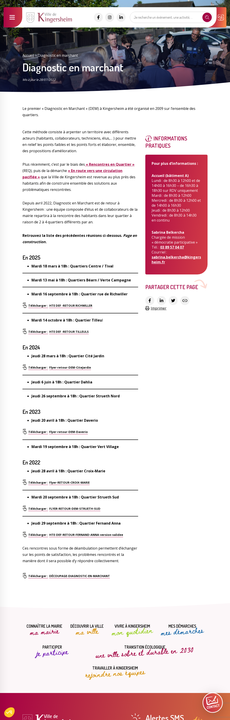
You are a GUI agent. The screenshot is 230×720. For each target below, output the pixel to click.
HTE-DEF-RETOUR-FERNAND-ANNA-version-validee (86, 535)
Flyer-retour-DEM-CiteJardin (70, 367)
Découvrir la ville (87, 630)
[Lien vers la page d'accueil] (49, 22)
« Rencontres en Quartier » (110, 164)
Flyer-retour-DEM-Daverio (68, 432)
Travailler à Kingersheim (115, 672)
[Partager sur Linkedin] (161, 300)
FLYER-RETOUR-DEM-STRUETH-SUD (74, 509)
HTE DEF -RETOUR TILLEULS (69, 332)
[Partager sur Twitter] (173, 300)
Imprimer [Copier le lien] (155, 308)
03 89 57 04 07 (172, 247)
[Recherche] (207, 17)
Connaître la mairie (44, 630)
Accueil (28, 55)
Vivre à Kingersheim (132, 630)
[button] (9, 712)
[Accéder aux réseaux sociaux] (98, 17)
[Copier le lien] (184, 300)
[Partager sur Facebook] (149, 300)
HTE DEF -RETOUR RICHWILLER (70, 305)
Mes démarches (182, 630)
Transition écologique (145, 651)
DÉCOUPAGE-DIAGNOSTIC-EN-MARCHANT (79, 576)
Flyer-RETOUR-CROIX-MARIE (69, 482)
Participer (52, 651)
